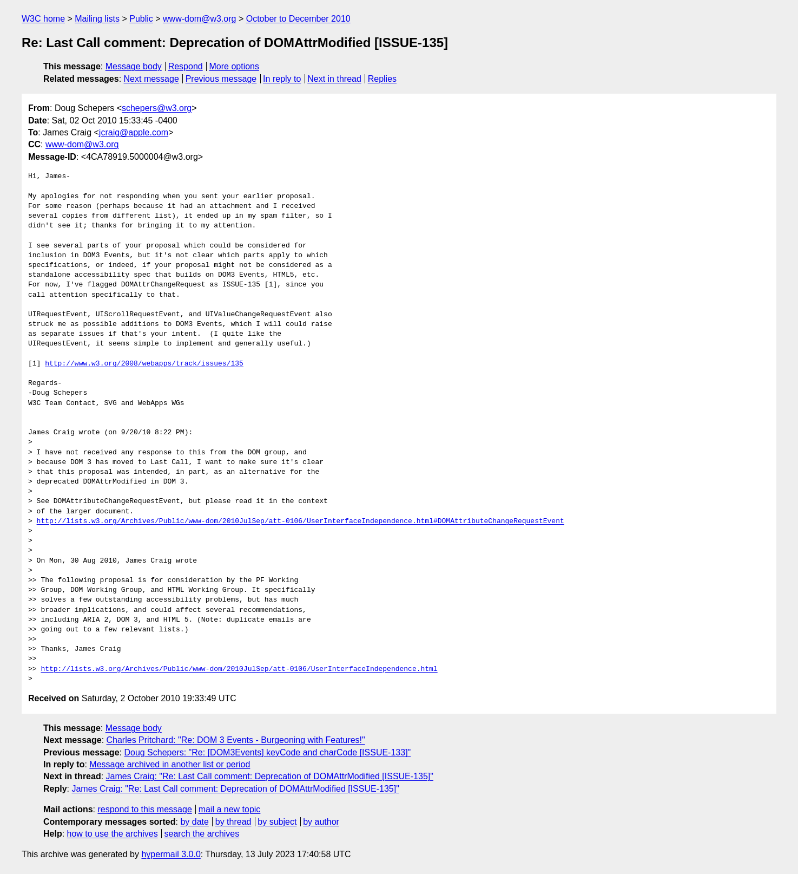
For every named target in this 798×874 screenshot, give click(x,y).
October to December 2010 (298, 18)
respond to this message (144, 809)
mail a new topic (230, 809)
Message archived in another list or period (169, 764)
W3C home (43, 18)
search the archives (202, 833)
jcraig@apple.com (133, 132)
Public (141, 18)
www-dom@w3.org (199, 18)
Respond (185, 66)
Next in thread (334, 78)
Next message (151, 78)
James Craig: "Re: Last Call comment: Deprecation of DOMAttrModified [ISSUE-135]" (269, 776)
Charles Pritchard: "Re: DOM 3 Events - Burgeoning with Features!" (236, 740)
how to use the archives (112, 833)
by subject (277, 821)
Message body (133, 66)
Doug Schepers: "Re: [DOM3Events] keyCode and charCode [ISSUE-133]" (267, 752)
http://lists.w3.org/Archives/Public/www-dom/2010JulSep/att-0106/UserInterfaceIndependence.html (239, 669)
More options (234, 66)
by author (321, 821)
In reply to (282, 78)
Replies (382, 78)
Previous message (221, 78)
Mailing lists (97, 18)
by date (194, 821)
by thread (233, 821)
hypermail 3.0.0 (170, 854)
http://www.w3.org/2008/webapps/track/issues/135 (144, 364)
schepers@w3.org (157, 108)
